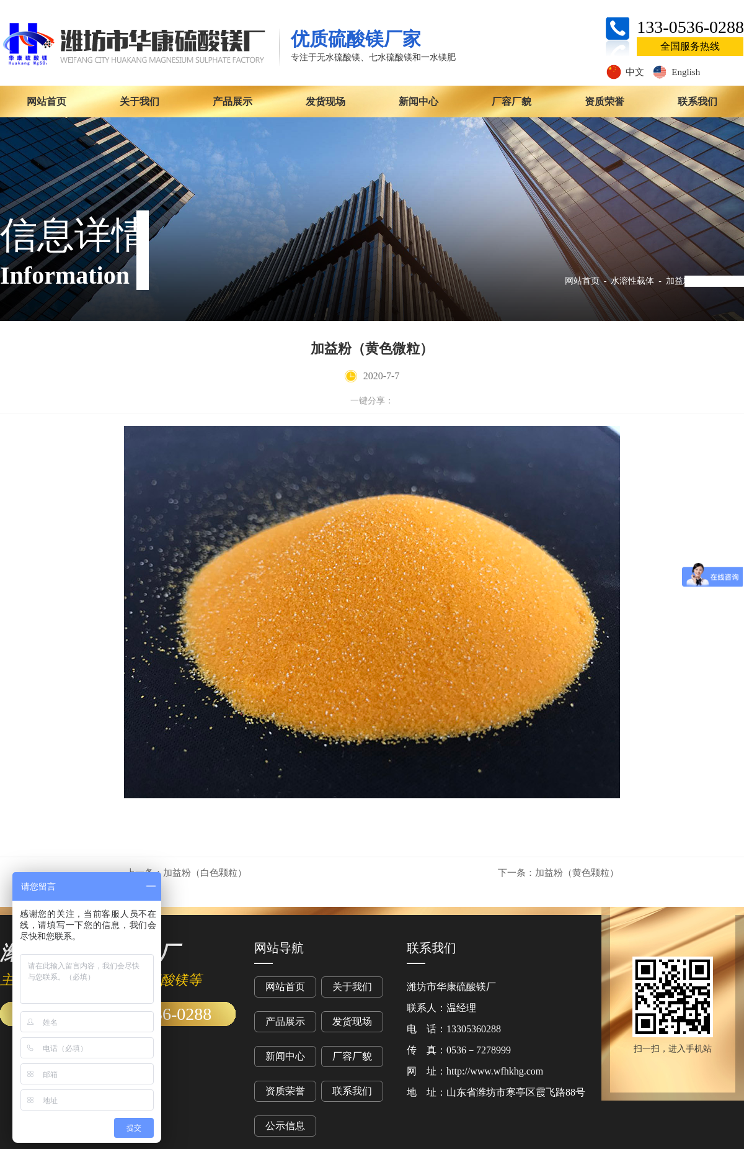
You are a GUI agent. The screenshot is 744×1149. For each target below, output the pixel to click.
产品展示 (232, 101)
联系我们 (697, 101)
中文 (625, 72)
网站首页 (46, 101)
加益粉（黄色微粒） (705, 281)
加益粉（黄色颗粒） (558, 873)
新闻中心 (418, 101)
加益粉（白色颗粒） (186, 873)
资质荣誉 (604, 101)
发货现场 (325, 101)
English (676, 72)
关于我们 (139, 101)
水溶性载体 (632, 281)
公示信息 (285, 1125)
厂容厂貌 (511, 101)
